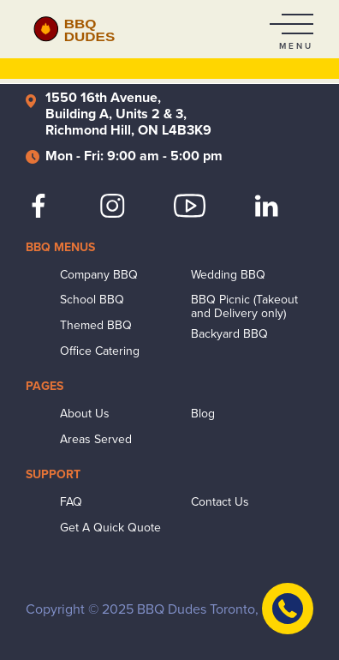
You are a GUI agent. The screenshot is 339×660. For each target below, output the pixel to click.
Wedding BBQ (228, 275)
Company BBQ (99, 275)
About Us (85, 414)
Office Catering (100, 351)
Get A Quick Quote (110, 528)
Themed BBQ (96, 326)
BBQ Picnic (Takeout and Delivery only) (244, 307)
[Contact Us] (287, 608)
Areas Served (96, 440)
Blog (203, 414)
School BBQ (92, 300)
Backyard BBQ (229, 334)
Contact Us (220, 502)
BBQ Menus (60, 247)
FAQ (71, 502)
